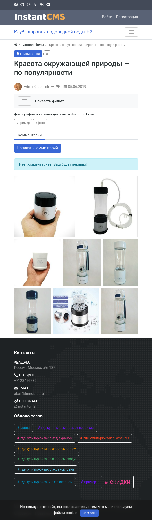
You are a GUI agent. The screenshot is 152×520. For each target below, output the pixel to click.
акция (25, 428)
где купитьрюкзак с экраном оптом (48, 449)
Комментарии (30, 135)
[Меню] (131, 32)
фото (41, 123)
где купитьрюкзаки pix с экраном (46, 482)
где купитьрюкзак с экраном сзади (48, 459)
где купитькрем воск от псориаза (67, 428)
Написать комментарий (37, 148)
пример (24, 123)
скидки (119, 481)
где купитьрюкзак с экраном (106, 438)
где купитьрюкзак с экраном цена (47, 469)
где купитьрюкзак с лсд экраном (46, 438)
